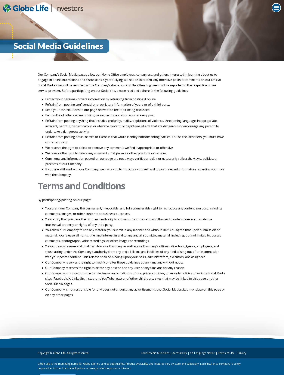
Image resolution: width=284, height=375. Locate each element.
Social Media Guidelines (155, 353)
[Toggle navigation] (276, 7)
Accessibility (179, 353)
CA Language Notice (202, 353)
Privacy (242, 353)
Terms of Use (226, 353)
